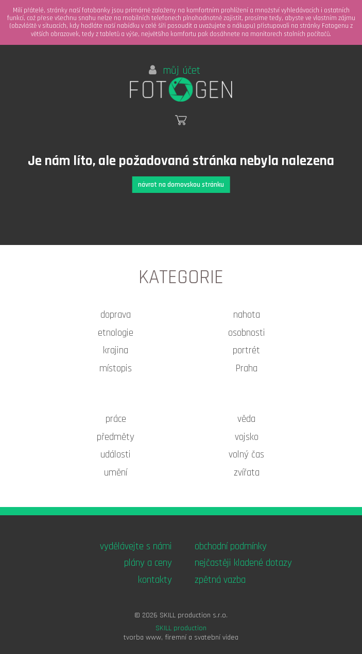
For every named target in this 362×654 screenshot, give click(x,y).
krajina (115, 350)
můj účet (174, 70)
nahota (246, 314)
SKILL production (181, 628)
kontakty (155, 580)
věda (246, 419)
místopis (115, 368)
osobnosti (246, 332)
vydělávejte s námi (136, 546)
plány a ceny (148, 563)
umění (115, 472)
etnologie (115, 332)
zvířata (247, 472)
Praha (246, 368)
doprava (115, 314)
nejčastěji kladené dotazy (243, 563)
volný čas (246, 454)
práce (116, 419)
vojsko (246, 437)
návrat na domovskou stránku (181, 184)
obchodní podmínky (231, 546)
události (115, 454)
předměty (115, 437)
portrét (246, 350)
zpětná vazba (220, 580)
